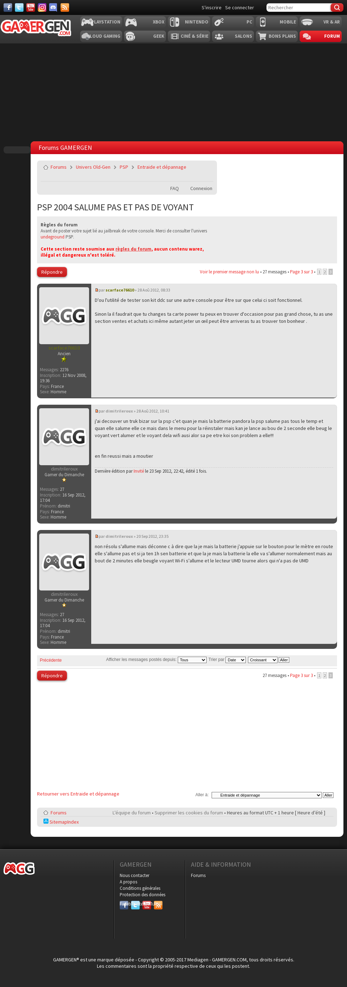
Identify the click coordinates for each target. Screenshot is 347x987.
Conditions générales (140, 888)
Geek (158, 36)
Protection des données (142, 895)
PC (249, 22)
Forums (59, 167)
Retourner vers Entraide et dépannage (78, 794)
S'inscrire (212, 7)
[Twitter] (19, 7)
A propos (128, 882)
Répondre (52, 272)
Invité (139, 471)
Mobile (288, 22)
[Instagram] (42, 7)
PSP (124, 167)
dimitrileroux (119, 411)
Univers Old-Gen (93, 167)
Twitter (135, 904)
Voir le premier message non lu (229, 272)
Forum (332, 36)
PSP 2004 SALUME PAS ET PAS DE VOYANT (115, 207)
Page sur (301, 272)
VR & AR (331, 22)
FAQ (174, 188)
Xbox (158, 22)
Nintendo (196, 22)
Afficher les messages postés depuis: (156, 659)
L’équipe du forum (132, 812)
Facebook (124, 904)
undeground (52, 237)
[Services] (65, 7)
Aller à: (201, 794)
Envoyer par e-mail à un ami (207, 167)
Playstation (105, 22)
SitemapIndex (61, 822)
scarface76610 (119, 290)
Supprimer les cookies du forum (189, 812)
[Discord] (53, 7)
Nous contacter (134, 875)
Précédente (51, 660)
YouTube (147, 904)
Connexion (201, 188)
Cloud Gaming (103, 36)
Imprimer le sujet (207, 176)
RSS (157, 904)
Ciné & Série (194, 36)
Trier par (227, 659)
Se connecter (239, 7)
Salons (243, 36)
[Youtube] (30, 7)
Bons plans (282, 36)
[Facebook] (8, 7)
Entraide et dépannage (162, 167)
